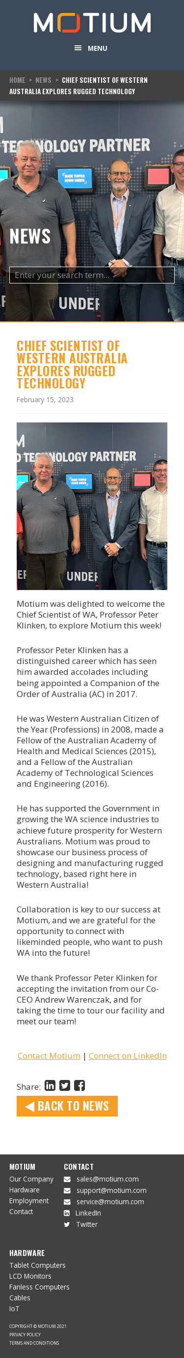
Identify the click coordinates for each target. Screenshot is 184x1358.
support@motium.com (112, 1190)
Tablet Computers (37, 1265)
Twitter (87, 1224)
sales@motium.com (108, 1179)
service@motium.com (110, 1201)
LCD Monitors (30, 1276)
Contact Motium (49, 1055)
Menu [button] (97, 48)
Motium (22, 1166)
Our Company (31, 1179)
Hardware (24, 1189)
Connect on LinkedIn (128, 1055)
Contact (21, 1211)
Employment (29, 1200)
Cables (19, 1297)
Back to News (67, 1105)
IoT (14, 1308)
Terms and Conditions (34, 1343)
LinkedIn (88, 1213)
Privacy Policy (25, 1334)
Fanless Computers (39, 1286)
